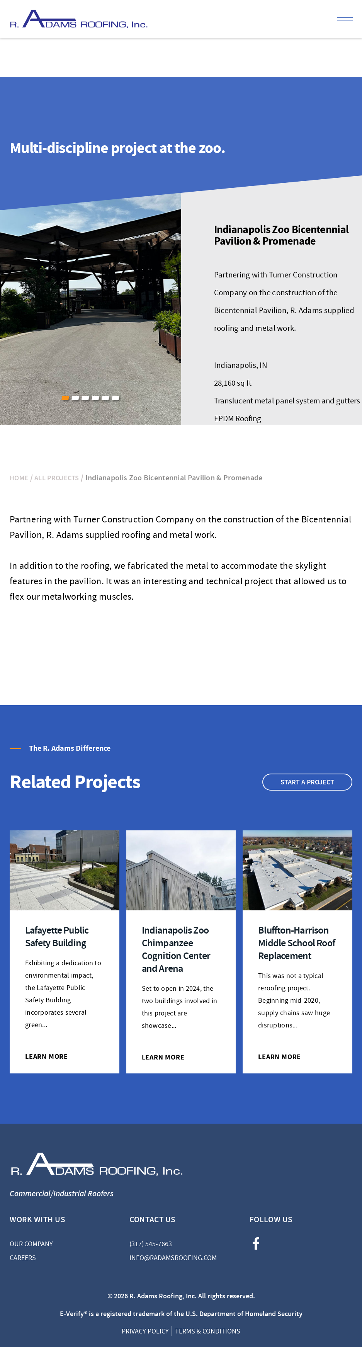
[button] (65, 398)
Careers (23, 1257)
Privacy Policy (145, 1331)
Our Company (31, 1244)
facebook (256, 1243)
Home (19, 478)
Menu (345, 19)
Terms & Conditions (207, 1331)
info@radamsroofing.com (173, 1257)
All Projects (56, 478)
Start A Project (307, 782)
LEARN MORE (46, 1056)
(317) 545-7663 (150, 1244)
